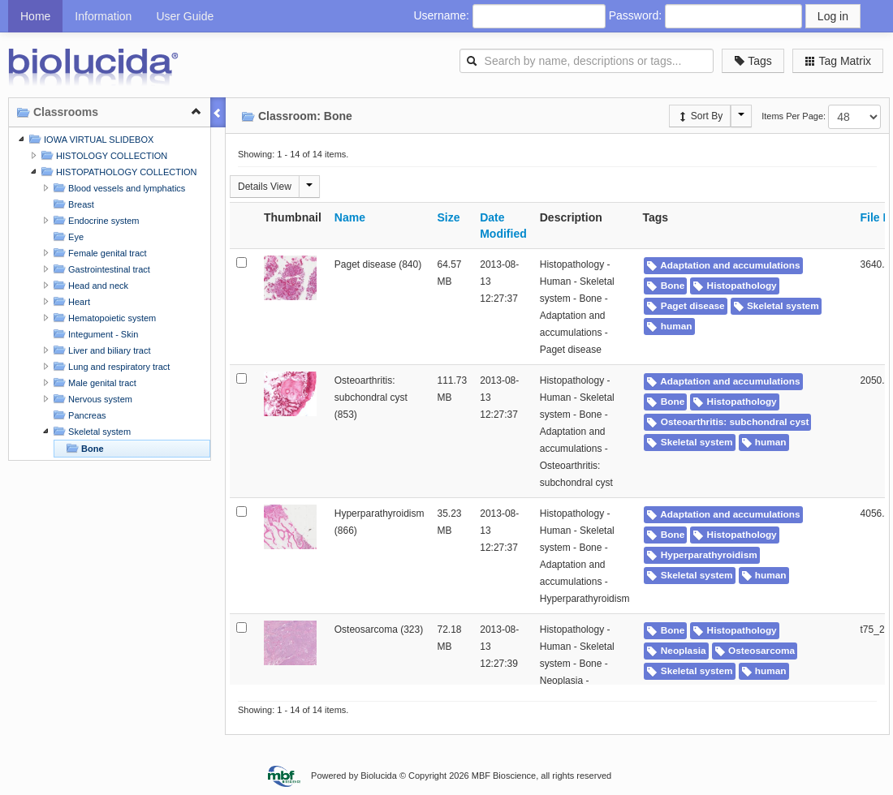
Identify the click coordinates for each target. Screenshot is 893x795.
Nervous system (91, 399)
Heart (70, 301)
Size (449, 217)
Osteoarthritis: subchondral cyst (727, 422)
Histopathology (734, 285)
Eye (67, 236)
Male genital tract (93, 382)
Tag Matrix (838, 60)
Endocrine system (94, 220)
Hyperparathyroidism (701, 555)
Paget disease (685, 306)
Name (349, 217)
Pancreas (78, 415)
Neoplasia (675, 650)
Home (35, 16)
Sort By (700, 116)
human (669, 326)
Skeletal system (90, 431)
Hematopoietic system (103, 318)
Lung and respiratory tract (110, 366)
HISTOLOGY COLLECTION (102, 155)
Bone (83, 448)
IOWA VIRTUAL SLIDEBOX (89, 139)
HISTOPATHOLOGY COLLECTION (116, 171)
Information (103, 16)
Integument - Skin (94, 334)
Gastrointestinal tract (100, 269)
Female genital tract (98, 253)
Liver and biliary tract (100, 350)
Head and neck (89, 285)
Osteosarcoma (754, 650)
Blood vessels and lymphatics (117, 188)
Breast (72, 204)
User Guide (185, 16)
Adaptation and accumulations (723, 265)
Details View (264, 186)
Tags (753, 60)
